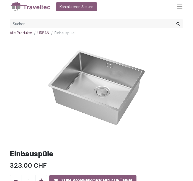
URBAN (43, 33)
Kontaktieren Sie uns (76, 7)
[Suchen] (178, 23)
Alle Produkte (21, 33)
